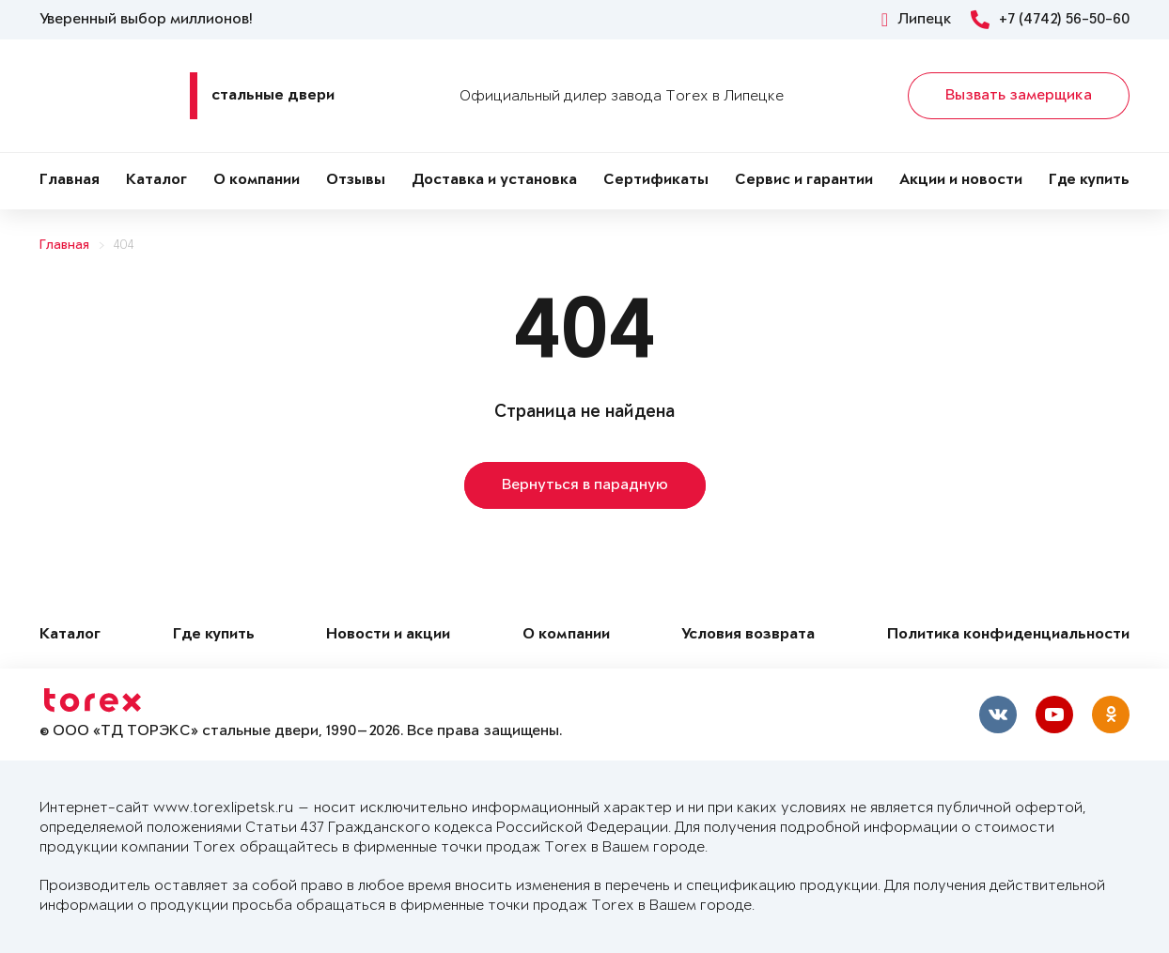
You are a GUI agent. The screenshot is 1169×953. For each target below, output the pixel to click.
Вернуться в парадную (585, 485)
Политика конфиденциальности (1008, 635)
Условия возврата (748, 635)
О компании (256, 181)
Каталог (156, 181)
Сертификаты (656, 181)
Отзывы (355, 181)
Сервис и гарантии (804, 181)
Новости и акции (388, 635)
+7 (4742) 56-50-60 (1050, 19)
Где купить (1089, 181)
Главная (69, 181)
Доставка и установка (494, 181)
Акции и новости (960, 181)
